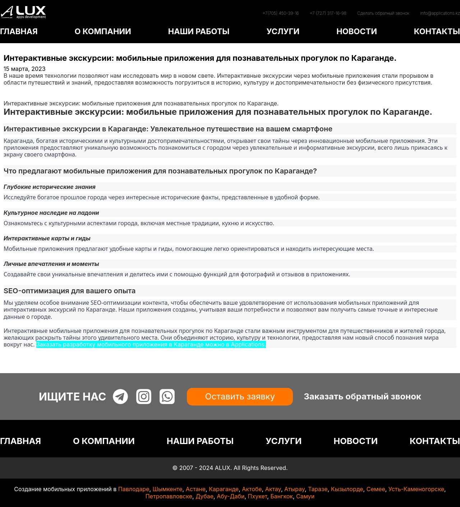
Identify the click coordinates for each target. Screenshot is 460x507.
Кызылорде (347, 489)
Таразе (317, 489)
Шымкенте (168, 489)
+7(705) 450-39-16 (280, 13)
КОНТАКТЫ (437, 31)
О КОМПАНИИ (102, 31)
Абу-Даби (230, 496)
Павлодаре (134, 489)
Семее (376, 489)
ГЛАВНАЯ (19, 31)
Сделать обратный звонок (383, 13)
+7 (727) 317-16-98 (328, 13)
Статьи (13, 96)
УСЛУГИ (282, 31)
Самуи (305, 496)
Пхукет (257, 496)
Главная (15, 89)
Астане (196, 489)
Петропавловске (169, 496)
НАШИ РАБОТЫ (199, 31)
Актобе (252, 489)
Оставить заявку (240, 396)
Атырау (294, 489)
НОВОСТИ (356, 31)
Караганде (224, 489)
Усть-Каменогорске (416, 489)
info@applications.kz (440, 13)
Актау (273, 489)
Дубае (204, 496)
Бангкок (281, 496)
